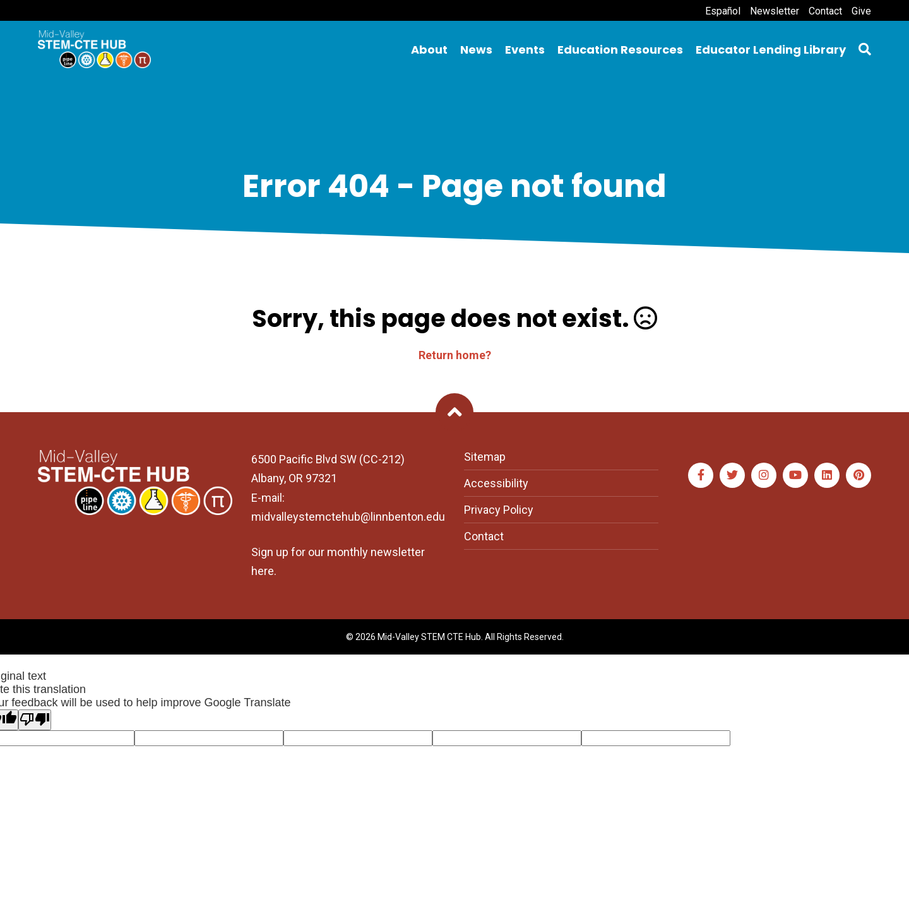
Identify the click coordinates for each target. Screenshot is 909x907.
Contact (825, 11)
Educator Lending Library (771, 49)
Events (525, 49)
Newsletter (774, 11)
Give (861, 11)
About (429, 49)
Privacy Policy (498, 509)
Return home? (455, 355)
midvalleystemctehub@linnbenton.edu (348, 516)
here (262, 571)
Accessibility (496, 483)
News (476, 49)
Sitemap (485, 456)
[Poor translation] (34, 719)
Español (722, 11)
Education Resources (620, 49)
